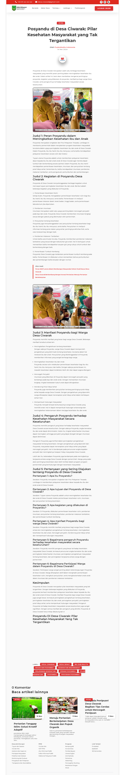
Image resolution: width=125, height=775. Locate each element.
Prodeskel (95, 740)
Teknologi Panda (31, 771)
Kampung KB (69, 740)
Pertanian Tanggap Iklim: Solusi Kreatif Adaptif (25, 720)
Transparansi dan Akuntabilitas (21, 756)
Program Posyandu (70, 669)
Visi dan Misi (15, 742)
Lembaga (66, 8)
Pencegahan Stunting (72, 756)
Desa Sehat (64, 663)
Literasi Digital (69, 747)
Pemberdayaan (70, 744)
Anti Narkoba (69, 749)
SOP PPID (42, 742)
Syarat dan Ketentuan (64, 769)
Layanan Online (104, 8)
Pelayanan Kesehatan (45, 667)
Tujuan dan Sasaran (18, 740)
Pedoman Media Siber (82, 769)
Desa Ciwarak (48, 663)
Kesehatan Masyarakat (69, 665)
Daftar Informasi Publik (46, 747)
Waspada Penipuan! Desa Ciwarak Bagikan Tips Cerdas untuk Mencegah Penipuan (97, 700)
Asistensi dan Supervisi (19, 744)
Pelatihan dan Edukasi (19, 749)
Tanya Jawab (96, 769)
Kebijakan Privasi (48, 769)
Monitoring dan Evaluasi (19, 752)
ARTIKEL (61, 23)
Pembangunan (80, 8)
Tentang (55, 8)
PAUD (67, 761)
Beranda (35, 8)
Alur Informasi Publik (45, 744)
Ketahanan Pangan (71, 759)
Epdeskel (95, 742)
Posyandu (52, 669)
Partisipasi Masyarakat (19, 747)
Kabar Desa (45, 8)
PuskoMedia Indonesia (65, 47)
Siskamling (68, 754)
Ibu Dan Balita (81, 663)
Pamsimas (68, 752)
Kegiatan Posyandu (44, 665)
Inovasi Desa (69, 742)
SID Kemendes (96, 744)
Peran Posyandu (68, 667)
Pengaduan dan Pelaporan (20, 754)
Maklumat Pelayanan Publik (47, 749)
